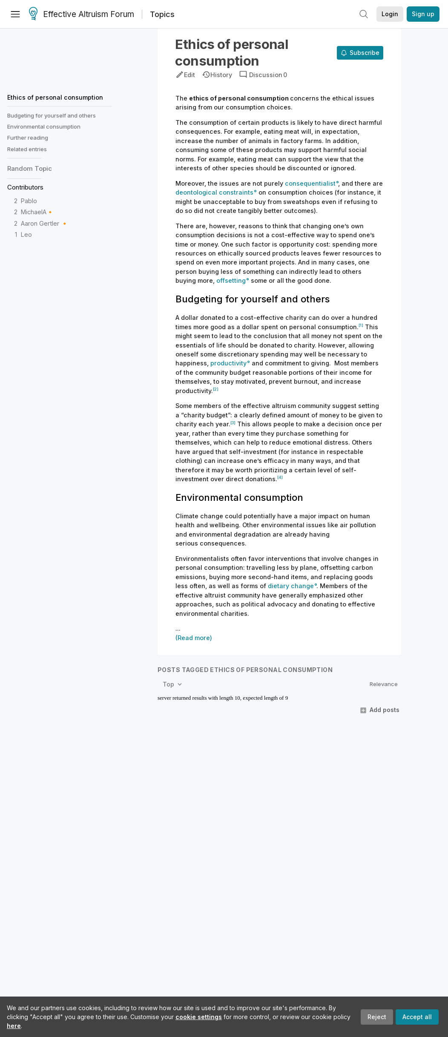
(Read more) (193, 637)
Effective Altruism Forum (81, 14)
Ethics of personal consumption (55, 97)
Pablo (29, 200)
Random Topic (29, 168)
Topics (162, 14)
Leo (26, 234)
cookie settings (198, 1016)
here (14, 1025)
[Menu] (15, 14)
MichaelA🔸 (37, 211)
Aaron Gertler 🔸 (45, 223)
